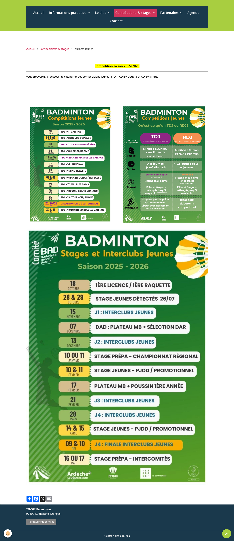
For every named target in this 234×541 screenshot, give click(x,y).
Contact (116, 21)
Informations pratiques (68, 13)
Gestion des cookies (117, 536)
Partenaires (170, 13)
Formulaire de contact (41, 521)
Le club (101, 13)
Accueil (38, 13)
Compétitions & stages (133, 13)
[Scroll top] (226, 533)
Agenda (193, 13)
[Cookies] (8, 533)
